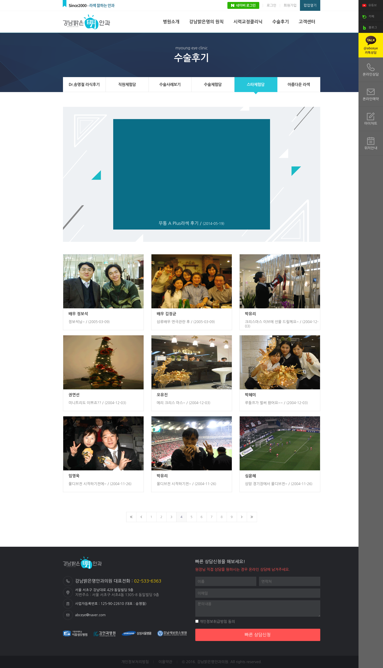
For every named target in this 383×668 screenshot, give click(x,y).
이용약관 (165, 662)
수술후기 (280, 22)
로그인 (271, 5)
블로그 (369, 27)
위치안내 (370, 148)
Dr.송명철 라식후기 (84, 84)
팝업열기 (310, 5)
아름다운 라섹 (298, 84)
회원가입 (290, 5)
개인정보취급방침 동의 (215, 621)
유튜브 (369, 5)
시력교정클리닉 (248, 22)
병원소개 (171, 22)
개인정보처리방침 (135, 662)
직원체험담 (127, 84)
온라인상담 (371, 74)
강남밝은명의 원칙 (206, 22)
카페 (367, 16)
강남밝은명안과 (87, 22)
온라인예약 (371, 99)
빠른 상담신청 (258, 635)
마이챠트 (370, 123)
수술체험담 (213, 84)
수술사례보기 (170, 84)
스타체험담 (256, 84)
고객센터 (307, 22)
